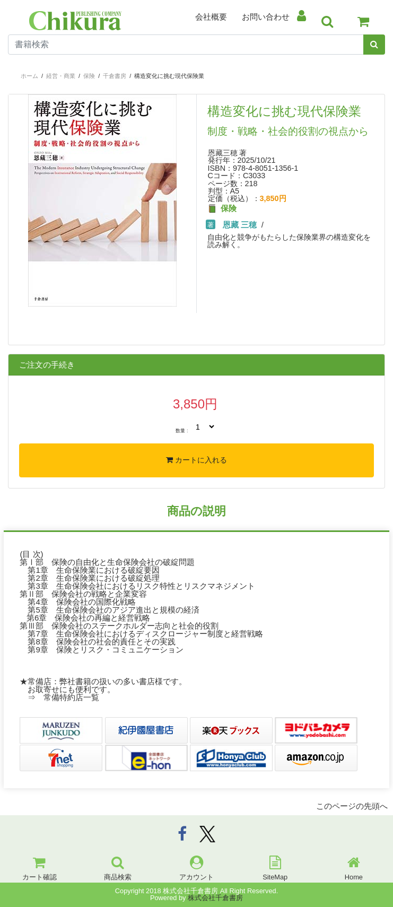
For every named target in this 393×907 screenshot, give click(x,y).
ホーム (29, 76)
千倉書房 (114, 76)
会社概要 (211, 16)
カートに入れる (196, 460)
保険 (89, 76)
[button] (22, 254)
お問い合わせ (266, 16)
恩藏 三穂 (240, 224)
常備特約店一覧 (71, 697)
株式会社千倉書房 (215, 898)
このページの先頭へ (352, 805)
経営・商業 (60, 76)
